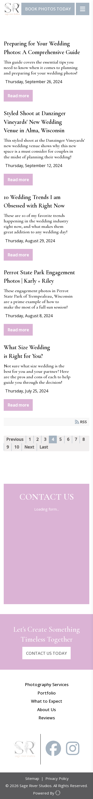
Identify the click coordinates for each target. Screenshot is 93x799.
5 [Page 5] (60, 439)
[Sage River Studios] (12, 8)
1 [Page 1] (30, 439)
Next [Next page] (29, 447)
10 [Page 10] (16, 447)
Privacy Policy (57, 778)
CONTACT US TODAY (46, 653)
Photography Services (46, 684)
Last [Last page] (43, 447)
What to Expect (46, 701)
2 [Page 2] (37, 439)
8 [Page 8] (83, 439)
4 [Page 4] (53, 439)
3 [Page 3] (45, 439)
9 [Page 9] (7, 447)
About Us (46, 709)
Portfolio (46, 693)
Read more (18, 96)
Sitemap (32, 778)
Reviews (46, 718)
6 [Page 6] (68, 439)
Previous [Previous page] (14, 439)
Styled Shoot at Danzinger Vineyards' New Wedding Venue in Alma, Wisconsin (35, 122)
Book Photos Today (48, 9)
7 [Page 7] (76, 439)
